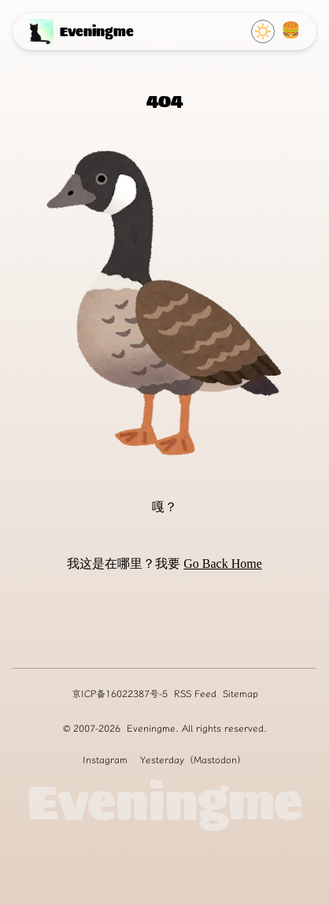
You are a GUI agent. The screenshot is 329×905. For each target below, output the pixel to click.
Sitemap (240, 693)
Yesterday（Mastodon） (193, 760)
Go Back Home (222, 563)
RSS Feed (195, 693)
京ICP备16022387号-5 (120, 693)
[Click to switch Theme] (263, 31)
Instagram (105, 760)
